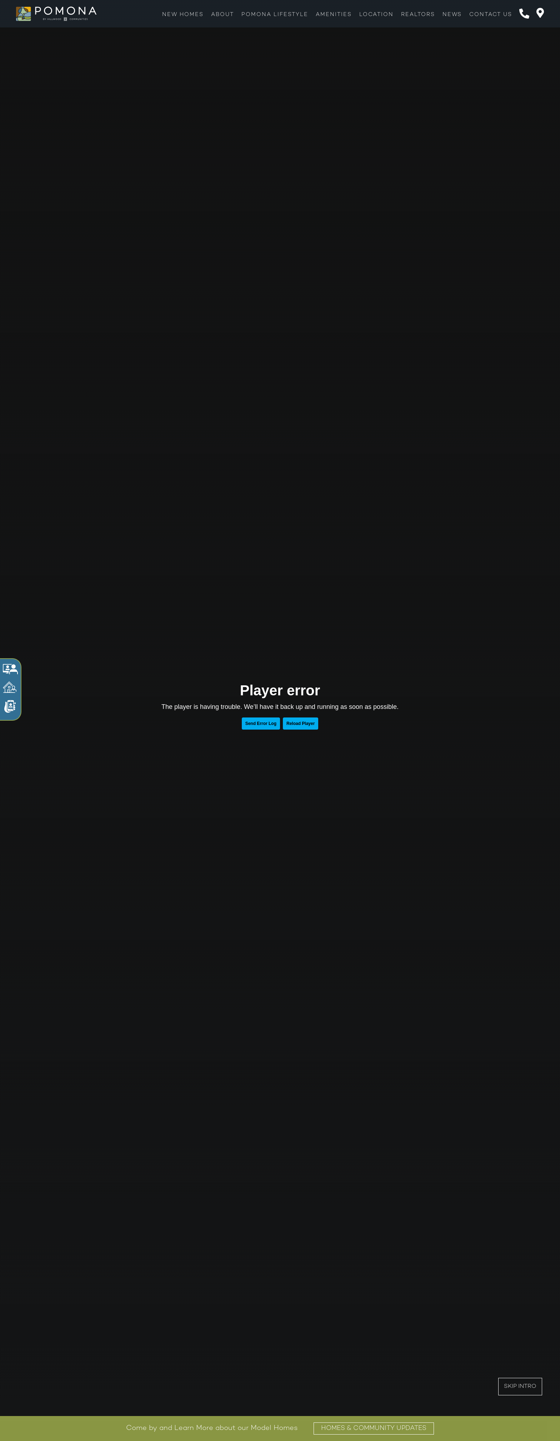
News (452, 14)
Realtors (418, 14)
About (222, 14)
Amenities (334, 14)
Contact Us (490, 14)
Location (376, 14)
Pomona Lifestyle (274, 14)
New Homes (183, 14)
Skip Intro (520, 1387)
